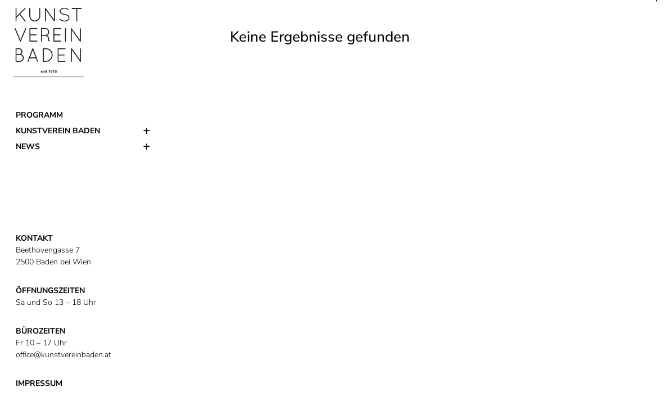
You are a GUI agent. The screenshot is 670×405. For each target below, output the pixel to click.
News (28, 146)
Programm (39, 115)
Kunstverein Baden (58, 130)
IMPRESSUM (39, 383)
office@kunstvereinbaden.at (63, 354)
